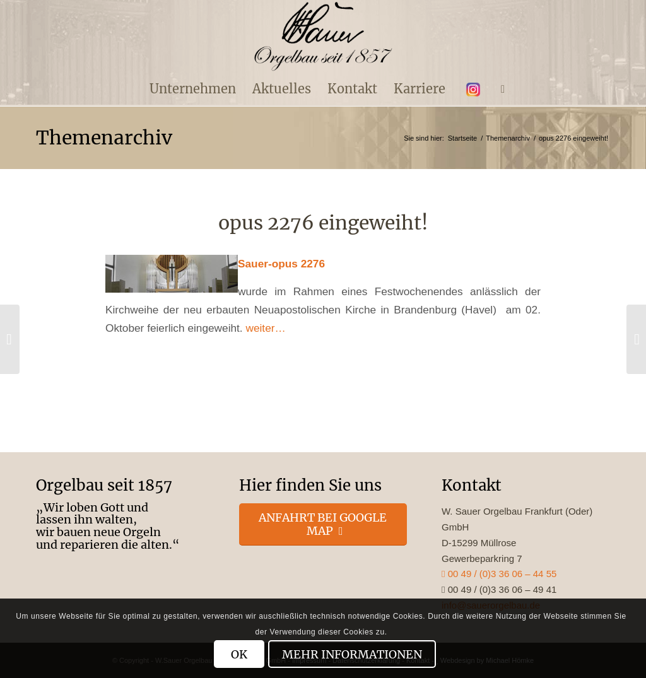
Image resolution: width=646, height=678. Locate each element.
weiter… (265, 328)
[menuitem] (192, 89)
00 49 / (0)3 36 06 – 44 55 (499, 573)
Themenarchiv (104, 137)
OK (239, 654)
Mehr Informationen (352, 654)
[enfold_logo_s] (323, 36)
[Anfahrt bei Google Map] (323, 524)
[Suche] (499, 89)
